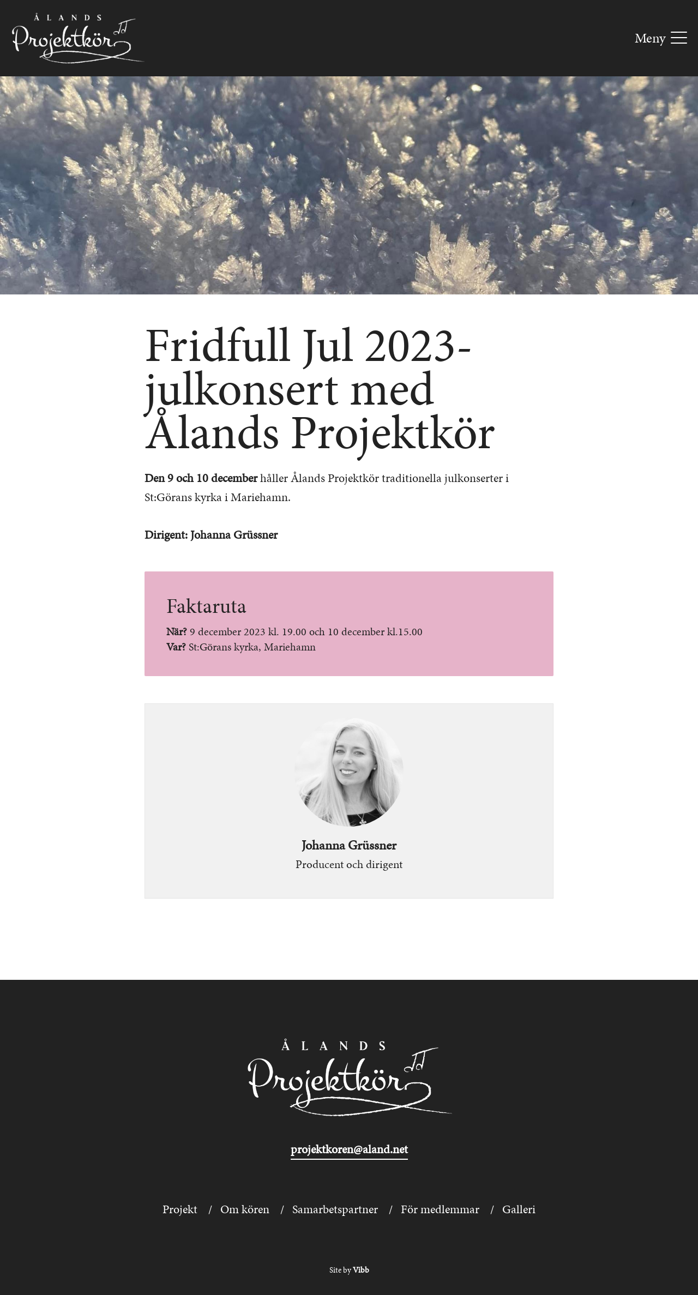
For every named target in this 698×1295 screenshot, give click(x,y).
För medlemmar (440, 1209)
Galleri (518, 1209)
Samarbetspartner (335, 1209)
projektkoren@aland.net (349, 1149)
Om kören (244, 1209)
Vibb (361, 1269)
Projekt (180, 1209)
